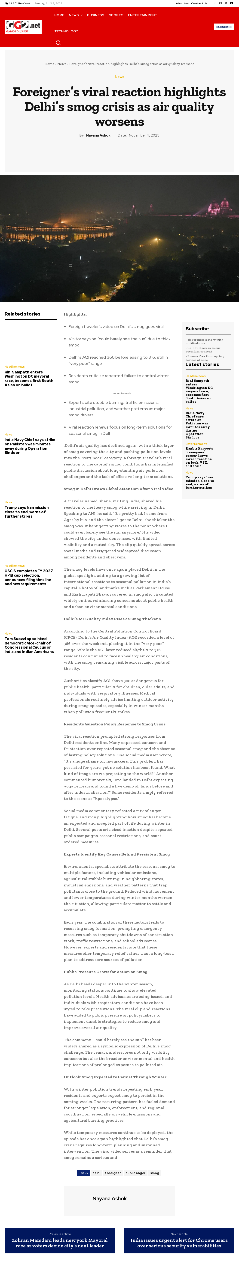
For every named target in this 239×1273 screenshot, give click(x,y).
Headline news (15, 366)
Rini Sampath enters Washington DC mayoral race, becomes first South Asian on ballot (31, 378)
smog (154, 1173)
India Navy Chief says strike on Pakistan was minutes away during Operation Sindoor (29, 445)
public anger (136, 1173)
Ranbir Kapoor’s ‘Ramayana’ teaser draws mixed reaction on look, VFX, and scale (200, 446)
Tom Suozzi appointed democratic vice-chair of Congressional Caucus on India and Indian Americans (28, 642)
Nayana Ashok (98, 135)
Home (49, 64)
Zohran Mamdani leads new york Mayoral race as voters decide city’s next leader (60, 1243)
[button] (58, 42)
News (61, 64)
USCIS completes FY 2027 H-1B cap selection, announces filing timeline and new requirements (30, 575)
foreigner (113, 1173)
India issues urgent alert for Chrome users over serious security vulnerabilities (179, 1243)
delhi (96, 1173)
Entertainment (196, 433)
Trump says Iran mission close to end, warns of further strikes (26, 510)
